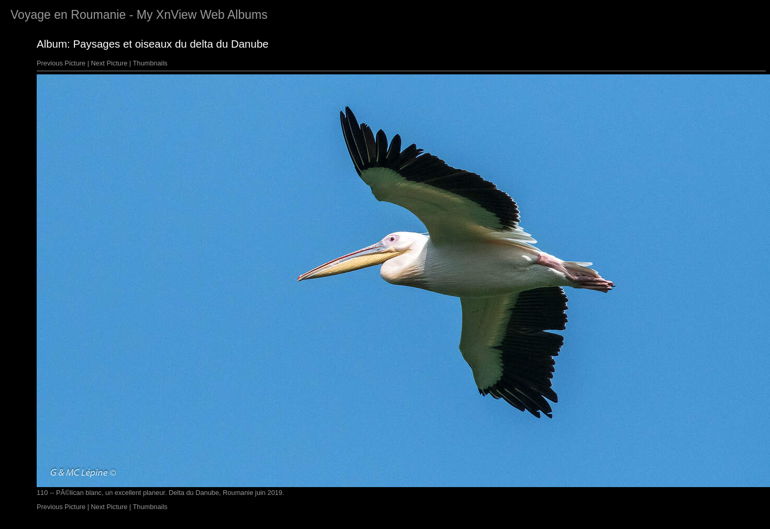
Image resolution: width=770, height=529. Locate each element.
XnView (176, 14)
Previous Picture (61, 63)
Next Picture (109, 63)
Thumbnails (150, 63)
